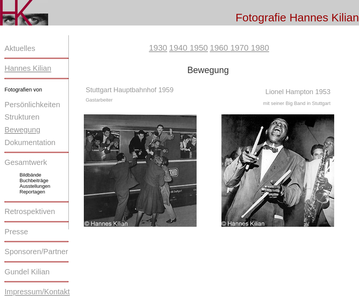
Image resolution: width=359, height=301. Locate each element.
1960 (220, 47)
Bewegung (22, 130)
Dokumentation (30, 142)
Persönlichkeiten (32, 104)
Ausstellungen (35, 186)
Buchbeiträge (34, 180)
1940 (179, 47)
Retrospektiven (30, 211)
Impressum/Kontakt (37, 292)
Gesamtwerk (26, 162)
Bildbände (30, 175)
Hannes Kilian (28, 68)
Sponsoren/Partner (36, 251)
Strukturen (22, 117)
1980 (260, 47)
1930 (158, 47)
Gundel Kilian (27, 272)
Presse (16, 232)
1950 (198, 47)
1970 (240, 47)
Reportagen (32, 192)
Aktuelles (20, 48)
